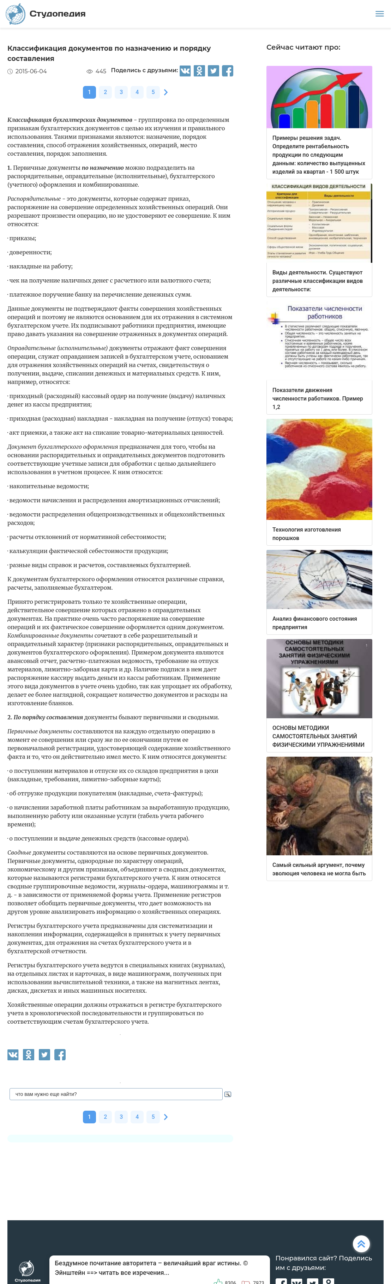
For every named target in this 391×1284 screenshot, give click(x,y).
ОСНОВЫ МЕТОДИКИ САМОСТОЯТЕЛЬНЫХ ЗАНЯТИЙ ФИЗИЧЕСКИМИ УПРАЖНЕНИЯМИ (318, 736)
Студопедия (46, 14)
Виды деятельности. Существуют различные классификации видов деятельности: (317, 281)
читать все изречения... (134, 1272)
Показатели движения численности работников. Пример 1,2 (317, 398)
